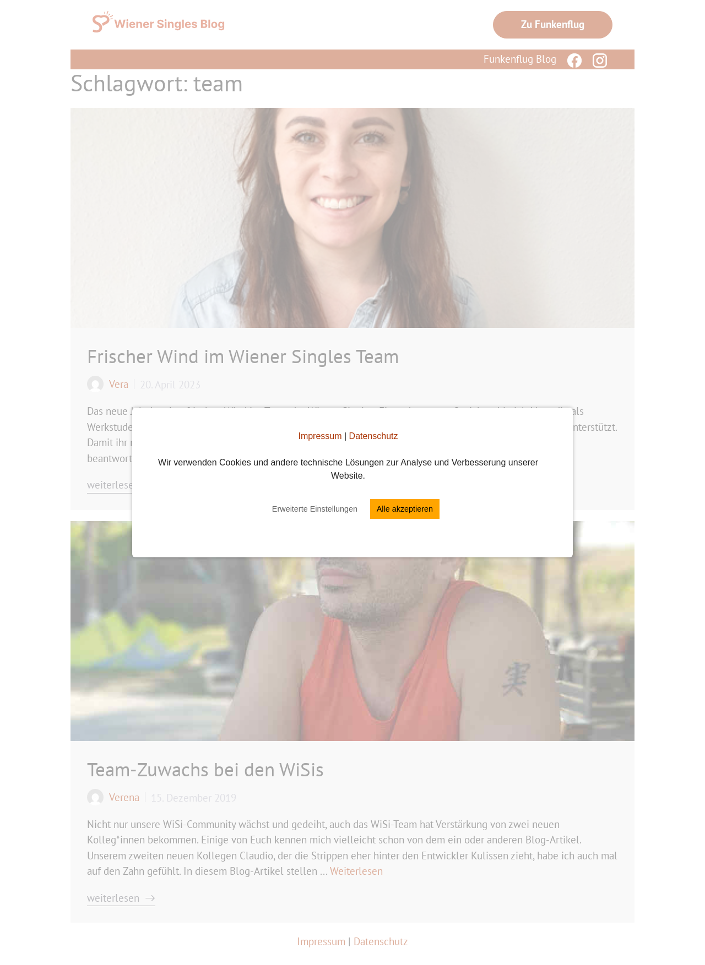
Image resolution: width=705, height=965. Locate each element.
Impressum (319, 436)
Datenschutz (373, 436)
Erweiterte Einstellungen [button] (314, 509)
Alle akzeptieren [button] (405, 509)
